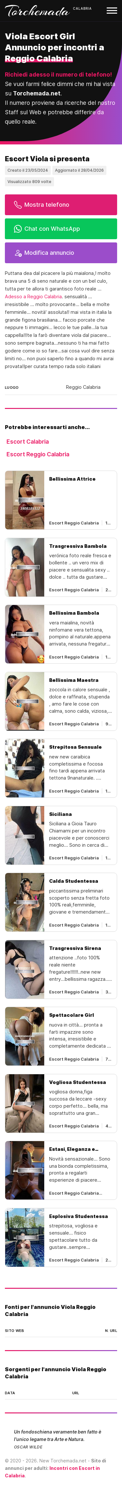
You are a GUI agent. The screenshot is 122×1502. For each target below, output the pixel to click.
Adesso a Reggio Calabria (33, 297)
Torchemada (37, 11)
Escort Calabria (28, 441)
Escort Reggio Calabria (38, 454)
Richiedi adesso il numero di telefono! (58, 74)
